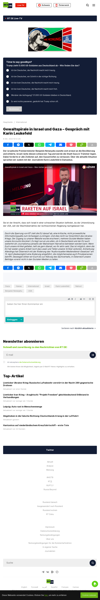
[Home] (7, 5)
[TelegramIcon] (43, 572)
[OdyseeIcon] (57, 572)
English (24, 587)
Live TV (20, 5)
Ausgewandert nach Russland (50, 506)
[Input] (50, 355)
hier (46, 595)
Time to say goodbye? (19, 62)
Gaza (7, 286)
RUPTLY (50, 485)
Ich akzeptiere (23, 362)
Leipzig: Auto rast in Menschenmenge (22, 406)
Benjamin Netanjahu (13, 291)
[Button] (93, 355)
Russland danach (50, 502)
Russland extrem (50, 510)
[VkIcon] (48, 572)
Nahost (79, 286)
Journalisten (50, 551)
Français (65, 587)
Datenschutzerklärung (50, 531)
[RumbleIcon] (52, 572)
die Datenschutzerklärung (29, 362)
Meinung (50, 470)
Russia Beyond (50, 489)
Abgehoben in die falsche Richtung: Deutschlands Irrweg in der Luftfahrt (41, 416)
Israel (47, 286)
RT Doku (50, 514)
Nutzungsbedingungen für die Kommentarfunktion (50, 543)
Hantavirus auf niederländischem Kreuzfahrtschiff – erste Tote (36, 425)
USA (30, 291)
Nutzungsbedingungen (50, 535)
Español (54, 587)
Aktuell (50, 462)
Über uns (50, 539)
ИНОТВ (50, 477)
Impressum (50, 527)
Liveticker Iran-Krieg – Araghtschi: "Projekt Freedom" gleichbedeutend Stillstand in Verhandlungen (46, 396)
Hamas (19, 286)
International (33, 286)
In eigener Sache (50, 547)
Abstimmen (14, 109)
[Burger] (94, 5)
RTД (50, 481)
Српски (76, 587)
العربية (44, 587)
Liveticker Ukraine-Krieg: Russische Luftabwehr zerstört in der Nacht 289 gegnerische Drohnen (48, 384)
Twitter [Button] (50, 450)
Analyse (50, 466)
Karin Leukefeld (62, 286)
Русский (34, 587)
